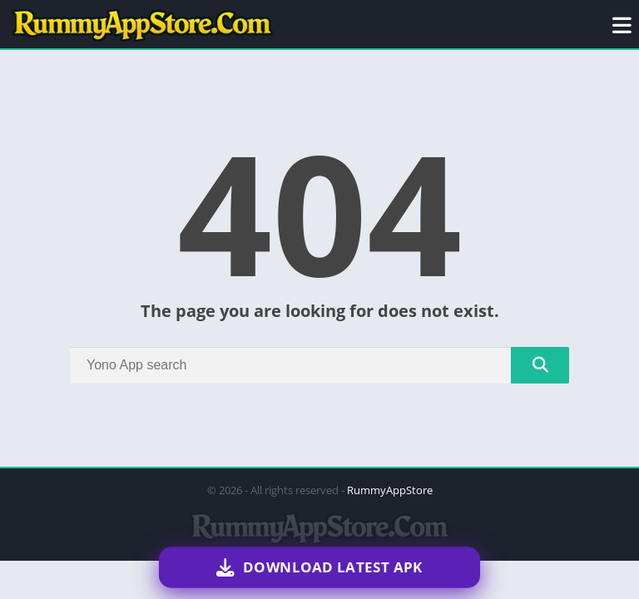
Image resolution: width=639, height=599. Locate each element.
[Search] (319, 365)
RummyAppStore (390, 490)
